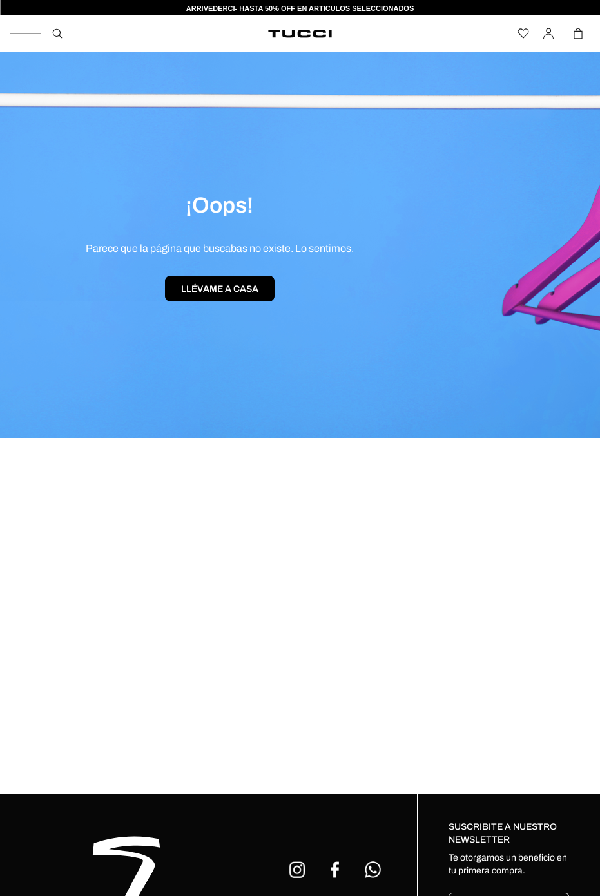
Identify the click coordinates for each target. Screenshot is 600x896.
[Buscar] (57, 33)
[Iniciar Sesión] (551, 33)
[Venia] (300, 34)
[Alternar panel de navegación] (25, 33)
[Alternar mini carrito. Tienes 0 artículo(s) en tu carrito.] (578, 34)
